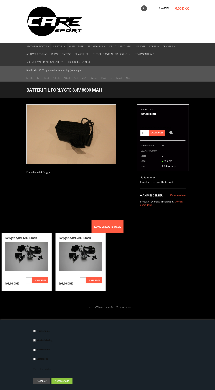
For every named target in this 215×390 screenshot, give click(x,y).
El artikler (82, 54)
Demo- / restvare (120, 46)
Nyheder (56, 78)
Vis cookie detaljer (42, 369)
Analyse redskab (36, 54)
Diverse (66, 54)
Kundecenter (107, 78)
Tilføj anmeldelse (176, 195)
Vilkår (84, 78)
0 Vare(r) (164, 8)
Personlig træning (79, 62)
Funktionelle (43, 349)
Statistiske (42, 358)
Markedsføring (45, 340)
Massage (139, 46)
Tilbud (67, 78)
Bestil (46, 78)
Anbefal (109, 307)
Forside (29, 78)
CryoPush (169, 46)
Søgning (94, 78)
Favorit (119, 78)
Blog (54, 54)
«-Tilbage (99, 307)
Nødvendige (43, 330)
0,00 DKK (182, 8)
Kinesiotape (76, 46)
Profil (76, 78)
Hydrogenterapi (144, 54)
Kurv (39, 78)
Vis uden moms (124, 307)
